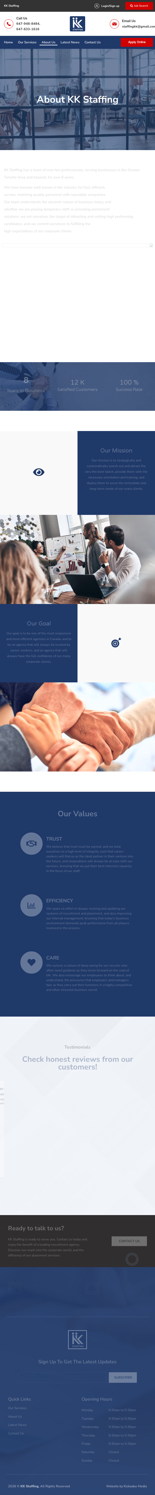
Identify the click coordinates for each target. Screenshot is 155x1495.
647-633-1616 (27, 29)
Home (8, 42)
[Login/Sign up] (96, 5)
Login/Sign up (110, 6)
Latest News (70, 42)
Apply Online (137, 42)
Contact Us (93, 42)
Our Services (27, 42)
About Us (49, 42)
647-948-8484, (28, 23)
